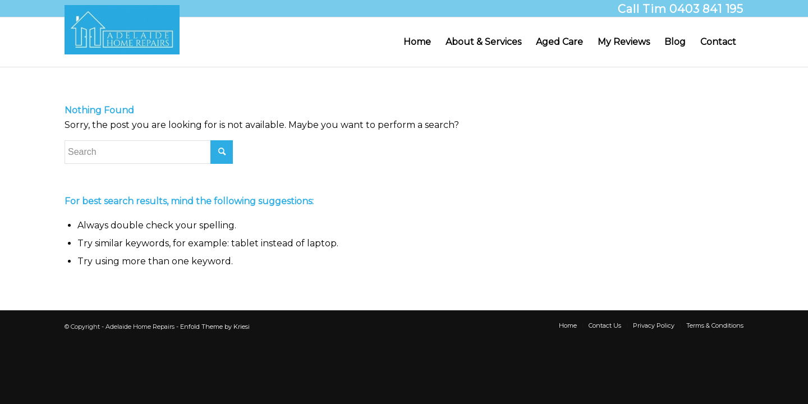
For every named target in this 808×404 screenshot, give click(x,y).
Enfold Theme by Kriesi (215, 326)
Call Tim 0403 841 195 (680, 9)
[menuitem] (417, 42)
